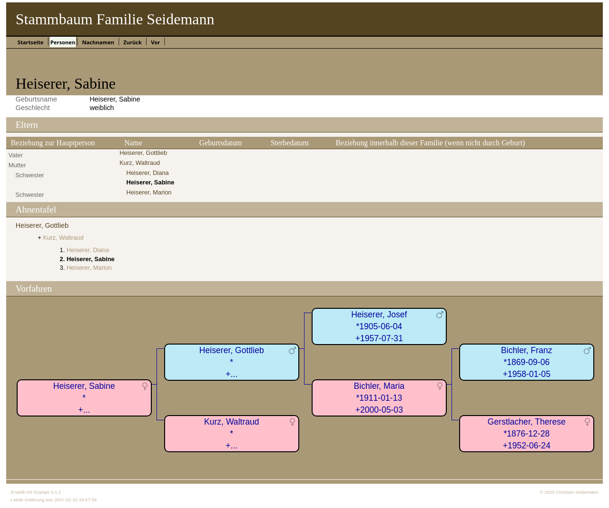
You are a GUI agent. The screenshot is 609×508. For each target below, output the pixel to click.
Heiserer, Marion (149, 192)
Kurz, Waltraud (139, 162)
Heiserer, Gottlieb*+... (231, 361)
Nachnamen (98, 42)
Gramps (41, 492)
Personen (62, 42)
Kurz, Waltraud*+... (231, 433)
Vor (155, 42)
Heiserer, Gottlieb (143, 152)
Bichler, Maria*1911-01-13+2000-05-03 (379, 397)
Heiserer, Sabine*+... (84, 397)
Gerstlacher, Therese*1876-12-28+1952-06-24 (527, 433)
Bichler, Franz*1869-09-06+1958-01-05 (526, 361)
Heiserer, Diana (148, 172)
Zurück (132, 42)
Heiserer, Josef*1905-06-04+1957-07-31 (379, 326)
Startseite (31, 42)
